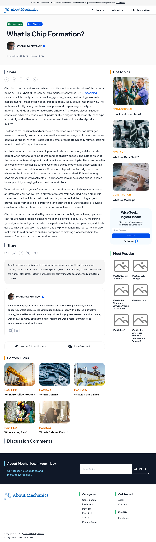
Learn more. (120, 3)
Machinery (10, 390)
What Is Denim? (48, 394)
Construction (122, 194)
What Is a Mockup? (124, 199)
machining (91, 92)
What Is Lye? (119, 330)
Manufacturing (122, 108)
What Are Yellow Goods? (19, 394)
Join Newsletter (140, 10)
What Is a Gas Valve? (86, 394)
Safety (86, 517)
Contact (122, 504)
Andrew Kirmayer (31, 45)
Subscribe (131, 236)
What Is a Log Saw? (16, 432)
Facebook (123, 518)
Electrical (87, 513)
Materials (45, 390)
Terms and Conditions (26, 537)
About (121, 499)
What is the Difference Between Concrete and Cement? (139, 335)
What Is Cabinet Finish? (53, 432)
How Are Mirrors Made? (127, 114)
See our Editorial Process (30, 346)
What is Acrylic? (139, 300)
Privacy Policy (10, 537)
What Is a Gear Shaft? (126, 157)
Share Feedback (79, 346)
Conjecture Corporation (33, 534)
